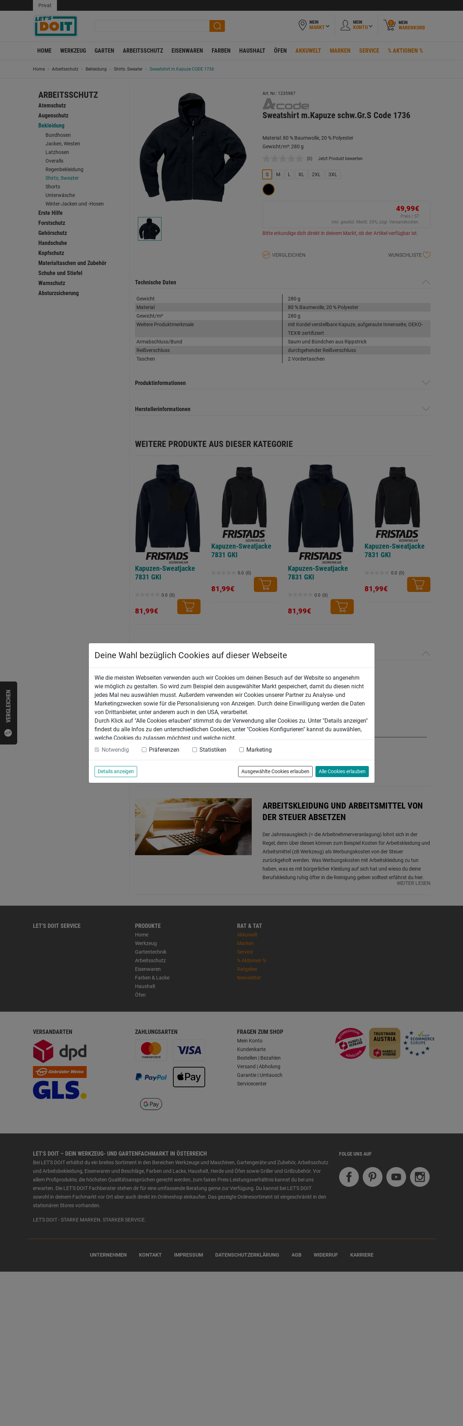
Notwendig (115, 749)
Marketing (259, 749)
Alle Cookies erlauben (342, 771)
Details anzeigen (116, 771)
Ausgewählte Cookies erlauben (275, 771)
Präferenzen (164, 749)
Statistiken (212, 749)
